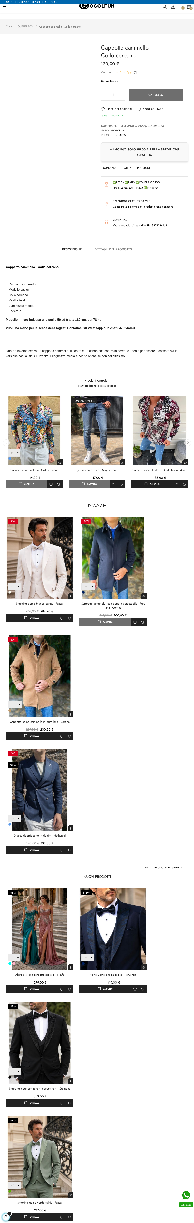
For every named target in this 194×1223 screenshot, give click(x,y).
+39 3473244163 (13, 1207)
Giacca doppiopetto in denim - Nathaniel (34, 689)
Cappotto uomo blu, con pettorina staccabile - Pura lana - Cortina (97, 586)
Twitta (126, 161)
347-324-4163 (156, 119)
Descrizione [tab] (72, 243)
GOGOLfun (117, 124)
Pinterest (143, 161)
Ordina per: (161, 1058)
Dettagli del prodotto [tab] (113, 243)
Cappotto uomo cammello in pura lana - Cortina (160, 586)
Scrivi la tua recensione (81, 1036)
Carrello (155, 88)
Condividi (109, 161)
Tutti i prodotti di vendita (163, 721)
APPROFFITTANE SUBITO (44, 2)
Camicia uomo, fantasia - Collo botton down (159, 463)
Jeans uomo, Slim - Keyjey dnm (97, 463)
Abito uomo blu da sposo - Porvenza (97, 815)
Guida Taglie (109, 74)
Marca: (106, 124)
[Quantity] (113, 88)
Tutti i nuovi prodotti (168, 952)
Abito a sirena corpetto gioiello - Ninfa (34, 815)
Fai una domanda (117, 1036)
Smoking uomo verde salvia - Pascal (34, 920)
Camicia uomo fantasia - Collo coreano (34, 463)
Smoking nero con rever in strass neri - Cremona (159, 817)
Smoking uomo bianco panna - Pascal (34, 584)
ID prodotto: (109, 129)
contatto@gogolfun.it (15, 1201)
